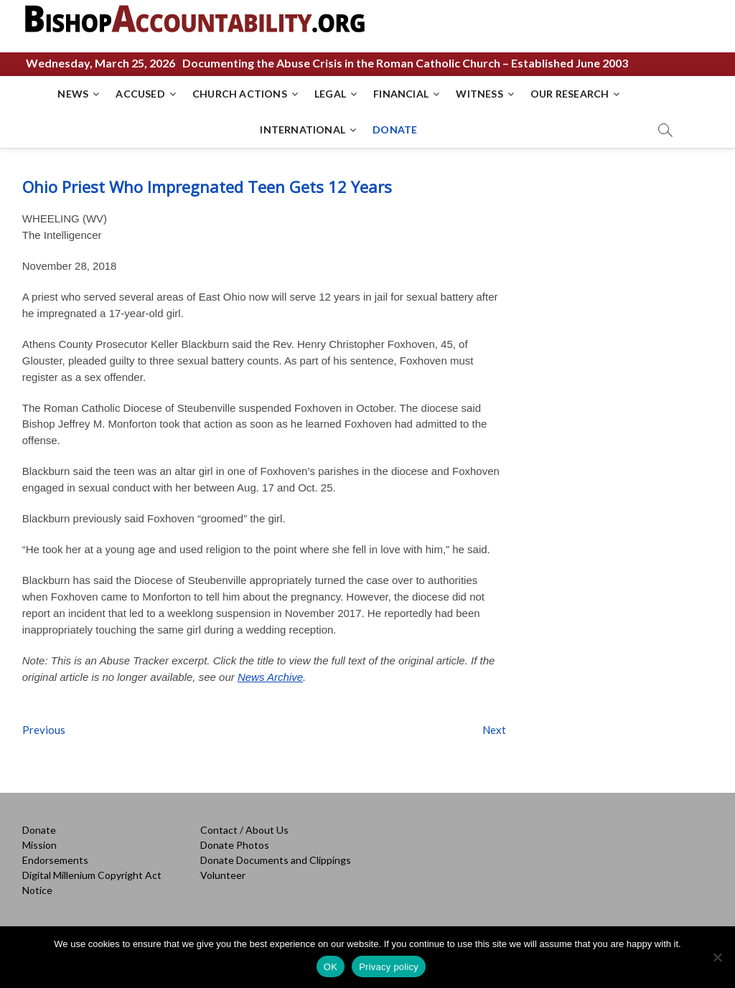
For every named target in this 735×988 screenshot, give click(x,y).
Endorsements (55, 860)
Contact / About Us (244, 830)
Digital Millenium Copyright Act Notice (91, 882)
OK (330, 966)
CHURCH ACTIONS (239, 94)
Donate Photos (234, 845)
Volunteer (222, 875)
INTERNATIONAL (302, 129)
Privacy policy (388, 966)
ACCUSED (140, 94)
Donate (39, 830)
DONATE (395, 129)
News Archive (270, 677)
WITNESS (479, 94)
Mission (39, 845)
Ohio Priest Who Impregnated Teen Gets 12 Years (207, 186)
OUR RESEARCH (569, 94)
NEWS (72, 94)
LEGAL (330, 94)
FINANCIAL (401, 94)
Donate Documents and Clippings (275, 860)
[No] (717, 957)
